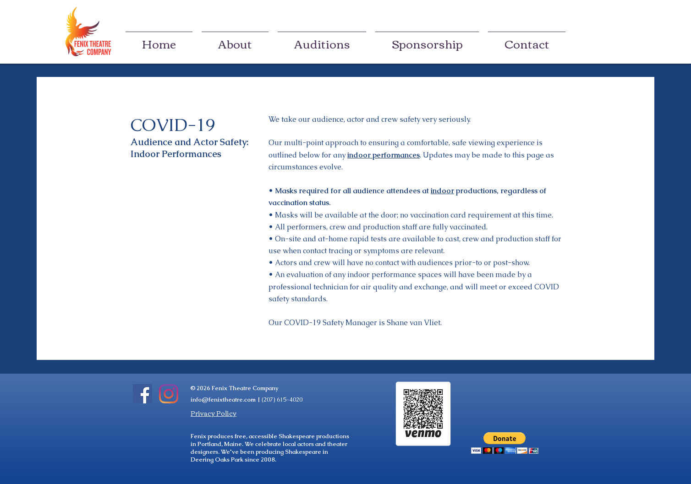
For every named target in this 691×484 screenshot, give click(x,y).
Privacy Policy (213, 413)
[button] (504, 443)
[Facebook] (142, 393)
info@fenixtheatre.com (223, 399)
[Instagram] (168, 393)
